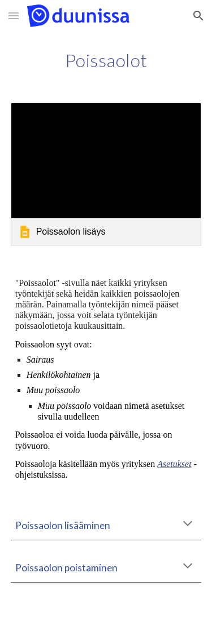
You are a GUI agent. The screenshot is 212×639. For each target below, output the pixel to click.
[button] (13, 15)
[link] (106, 174)
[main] (106, 60)
